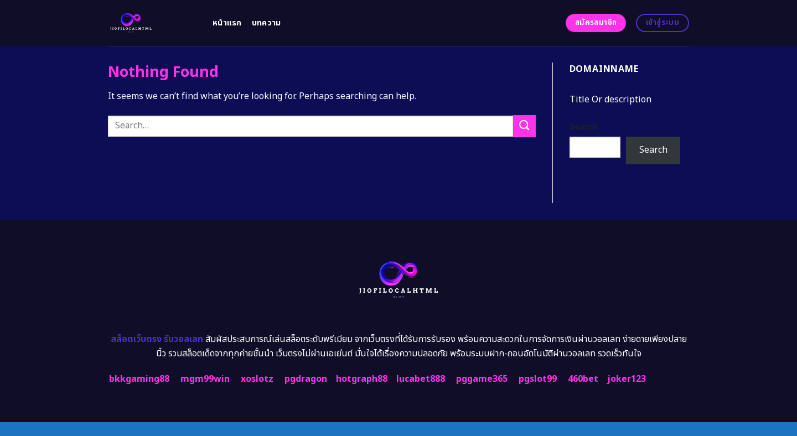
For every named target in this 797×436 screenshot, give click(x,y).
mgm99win (205, 379)
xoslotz (257, 379)
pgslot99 (538, 379)
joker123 (626, 379)
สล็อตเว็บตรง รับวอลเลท (157, 339)
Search (583, 127)
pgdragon (305, 379)
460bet (583, 379)
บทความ (266, 23)
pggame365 (482, 379)
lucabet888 (420, 379)
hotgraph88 (361, 379)
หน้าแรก (227, 23)
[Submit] (524, 126)
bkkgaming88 (139, 379)
